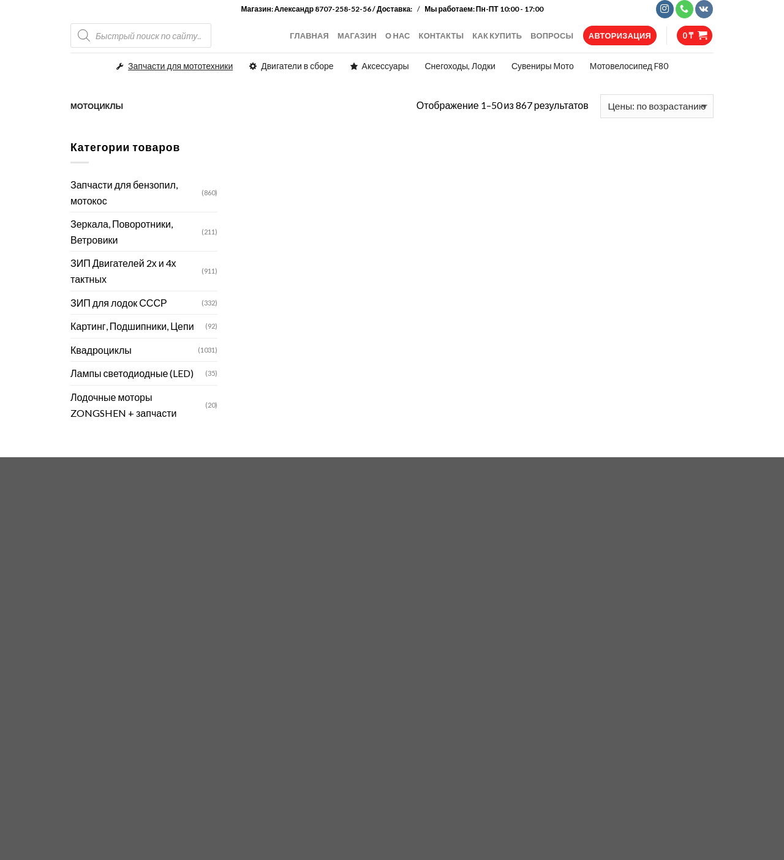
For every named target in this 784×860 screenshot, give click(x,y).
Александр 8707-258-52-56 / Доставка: (344, 8)
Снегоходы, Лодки (460, 66)
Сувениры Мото (542, 66)
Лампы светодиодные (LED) (132, 373)
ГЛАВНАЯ (309, 35)
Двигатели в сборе (297, 66)
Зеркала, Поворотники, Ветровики (121, 231)
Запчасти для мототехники (180, 66)
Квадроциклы (101, 350)
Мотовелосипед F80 (629, 66)
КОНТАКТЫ (441, 35)
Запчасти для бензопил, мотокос (124, 192)
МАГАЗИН (357, 35)
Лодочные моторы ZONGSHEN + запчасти (123, 405)
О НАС (397, 35)
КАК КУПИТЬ (497, 35)
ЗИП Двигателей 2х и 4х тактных (123, 271)
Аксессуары (385, 66)
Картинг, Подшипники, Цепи (132, 326)
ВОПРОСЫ (551, 35)
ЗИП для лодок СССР (118, 302)
